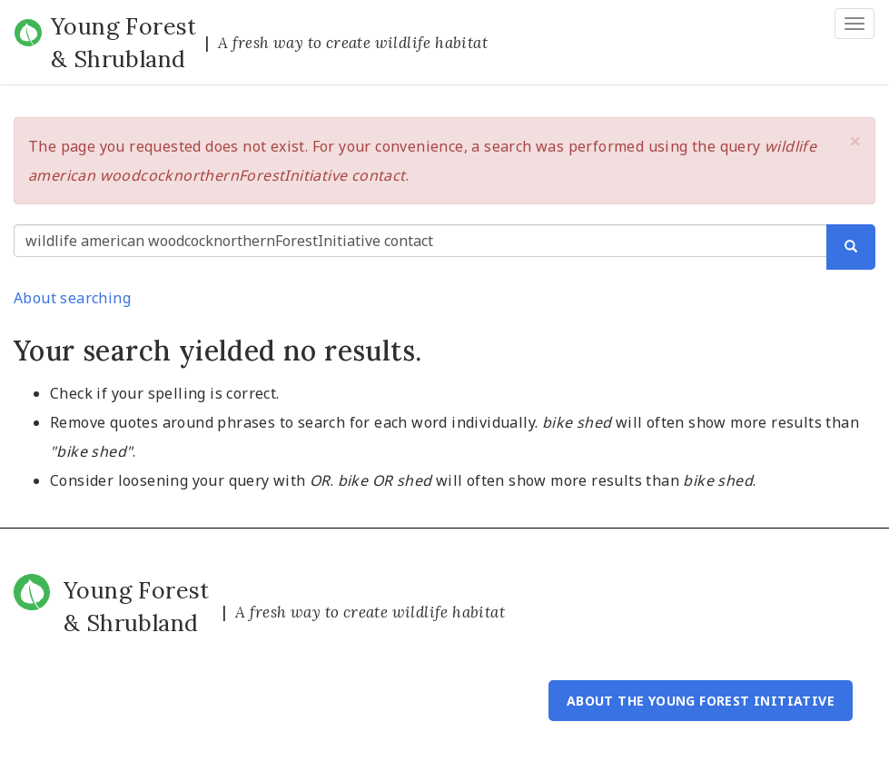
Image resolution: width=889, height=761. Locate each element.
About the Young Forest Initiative (701, 700)
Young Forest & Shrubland (124, 43)
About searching (72, 298)
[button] (855, 141)
